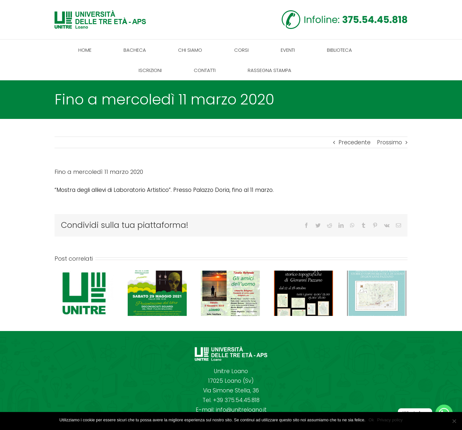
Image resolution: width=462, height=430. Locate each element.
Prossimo (389, 142)
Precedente (354, 142)
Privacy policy (389, 419)
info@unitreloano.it (241, 410)
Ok (371, 419)
